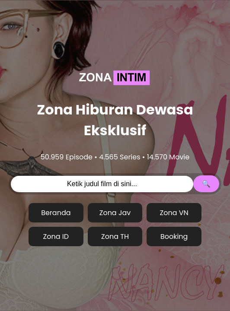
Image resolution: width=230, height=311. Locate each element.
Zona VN (174, 213)
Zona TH (115, 236)
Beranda (55, 213)
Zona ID (56, 236)
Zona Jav (115, 213)
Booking (174, 236)
